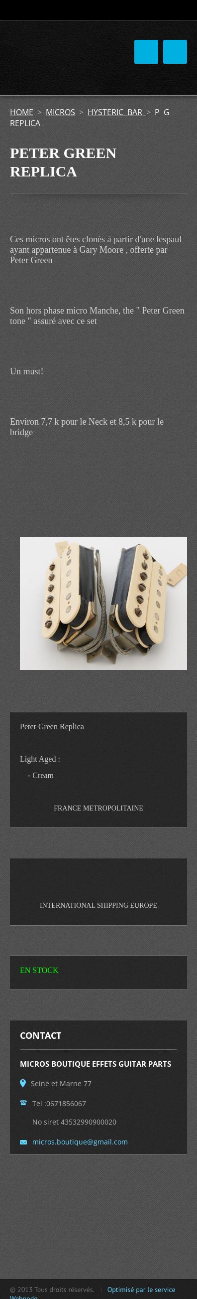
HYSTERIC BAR (117, 112)
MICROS (60, 112)
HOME (21, 112)
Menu (175, 52)
